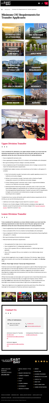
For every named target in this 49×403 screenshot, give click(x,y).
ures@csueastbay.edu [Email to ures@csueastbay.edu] (31, 334)
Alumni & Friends (23, 383)
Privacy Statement (5, 394)
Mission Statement (24, 388)
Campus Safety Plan (37, 394)
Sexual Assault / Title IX (25, 369)
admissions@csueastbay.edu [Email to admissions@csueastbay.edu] (34, 326)
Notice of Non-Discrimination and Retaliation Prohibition (27, 397)
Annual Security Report (26, 394)
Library (37, 368)
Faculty (21, 378)
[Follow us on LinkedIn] (47, 361)
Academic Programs (40, 374)
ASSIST (36, 201)
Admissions (7, 9)
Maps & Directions (40, 384)
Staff (20, 380)
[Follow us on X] (38, 361)
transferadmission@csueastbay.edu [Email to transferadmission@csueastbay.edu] (15, 337)
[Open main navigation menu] (46, 3)
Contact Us (38, 379)
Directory (37, 381)
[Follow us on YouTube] (41, 361)
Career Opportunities (41, 387)
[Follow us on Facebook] (44, 361)
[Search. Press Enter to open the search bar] (42, 3)
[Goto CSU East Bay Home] (2, 9)
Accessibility (22, 386)
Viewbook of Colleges (41, 376)
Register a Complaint (6, 397)
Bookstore (38, 371)
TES (19, 207)
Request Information (24, 373)
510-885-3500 (30, 323)
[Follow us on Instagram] (36, 361)
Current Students (24, 375)
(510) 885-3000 (5, 374)
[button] (39, 3)
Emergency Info (15, 394)
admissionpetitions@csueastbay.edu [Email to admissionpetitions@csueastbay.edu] (15, 345)
